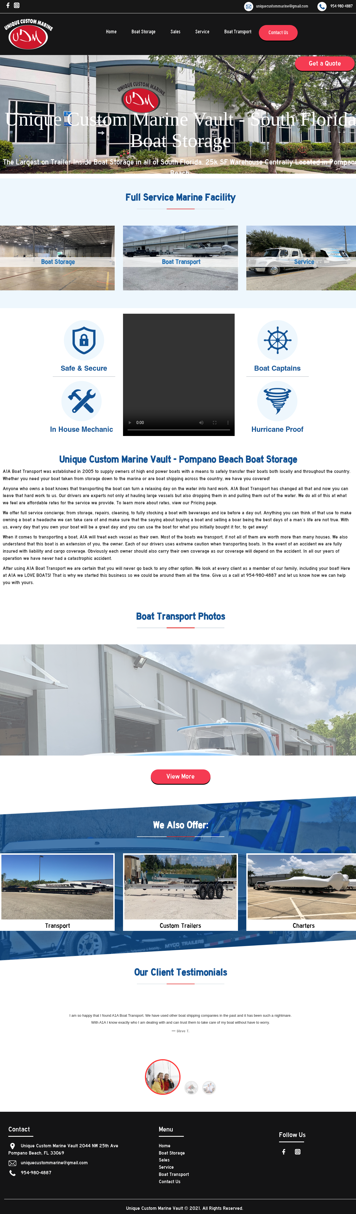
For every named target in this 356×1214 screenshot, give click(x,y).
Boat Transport (237, 32)
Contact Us (278, 33)
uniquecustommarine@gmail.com (276, 6)
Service (202, 32)
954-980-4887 (335, 6)
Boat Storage (144, 32)
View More (180, 776)
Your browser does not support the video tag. (179, 375)
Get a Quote (325, 63)
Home (111, 32)
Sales (175, 32)
